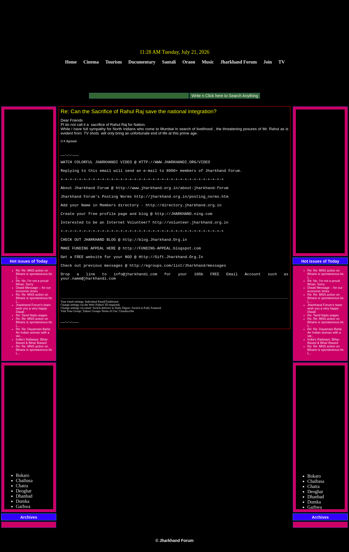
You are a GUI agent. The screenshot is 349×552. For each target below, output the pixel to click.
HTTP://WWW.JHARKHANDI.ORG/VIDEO (174, 162)
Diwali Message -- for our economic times (33, 289)
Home (71, 61)
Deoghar (24, 492)
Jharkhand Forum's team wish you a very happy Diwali (33, 308)
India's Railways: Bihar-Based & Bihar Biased (32, 341)
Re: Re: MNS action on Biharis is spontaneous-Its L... (34, 274)
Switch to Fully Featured (146, 332)
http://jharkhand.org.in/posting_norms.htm (181, 204)
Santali (169, 61)
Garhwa (23, 507)
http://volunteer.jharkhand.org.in (190, 235)
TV (281, 61)
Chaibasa (24, 481)
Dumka (22, 502)
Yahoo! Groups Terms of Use (100, 336)
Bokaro (22, 476)
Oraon (188, 61)
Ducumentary (141, 61)
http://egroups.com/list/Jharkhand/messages (178, 286)
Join (267, 61)
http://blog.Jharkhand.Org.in (155, 255)
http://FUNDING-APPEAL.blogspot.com (162, 266)
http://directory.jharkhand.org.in (183, 214)
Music (208, 61)
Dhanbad (24, 497)
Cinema (91, 61)
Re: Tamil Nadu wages (31, 315)
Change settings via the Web (77, 329)
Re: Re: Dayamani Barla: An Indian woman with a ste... (33, 332)
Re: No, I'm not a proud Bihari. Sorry (32, 282)
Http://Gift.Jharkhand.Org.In (171, 276)
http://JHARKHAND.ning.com (183, 224)
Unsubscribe (126, 336)
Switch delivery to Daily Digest (111, 332)
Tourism (113, 61)
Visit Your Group (71, 336)
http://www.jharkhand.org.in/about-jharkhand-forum (172, 193)
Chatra (22, 486)
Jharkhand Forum (238, 61)
